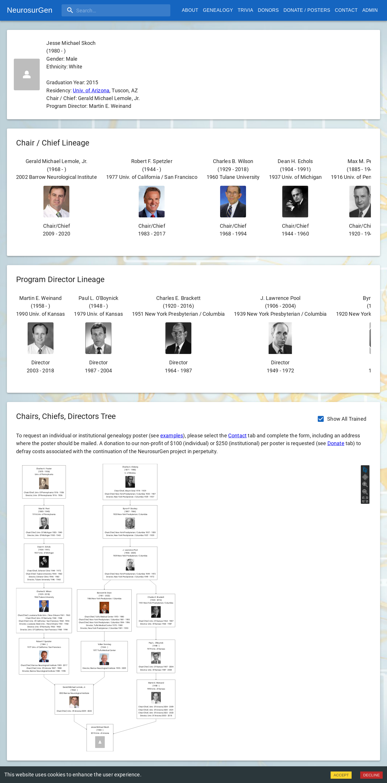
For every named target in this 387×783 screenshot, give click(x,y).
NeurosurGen (29, 10)
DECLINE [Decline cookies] (371, 775)
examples (171, 435)
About (190, 10)
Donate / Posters (307, 10)
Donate (335, 443)
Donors (268, 10)
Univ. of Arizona (91, 90)
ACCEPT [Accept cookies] (341, 775)
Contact (346, 10)
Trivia (245, 10)
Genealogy (218, 10)
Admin (370, 10)
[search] (99, 10)
